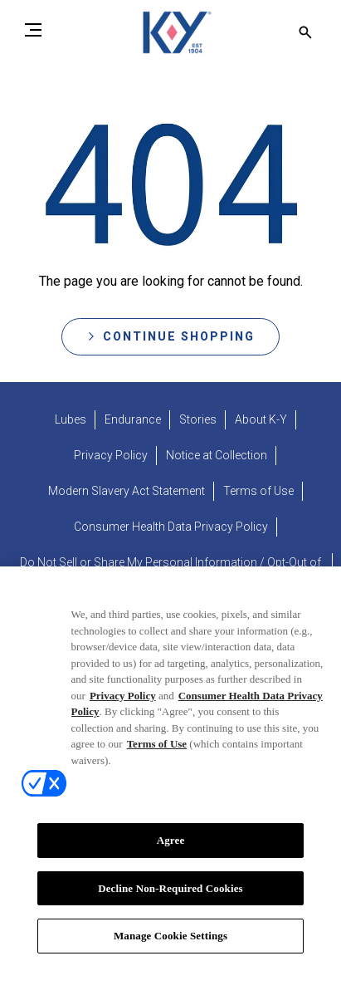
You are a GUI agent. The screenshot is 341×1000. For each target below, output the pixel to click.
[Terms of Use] (258, 491)
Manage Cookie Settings (170, 950)
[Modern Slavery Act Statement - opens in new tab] (126, 491)
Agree (171, 854)
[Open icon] (305, 32)
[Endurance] (133, 419)
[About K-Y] (261, 419)
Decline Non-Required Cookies (170, 902)
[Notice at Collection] (216, 455)
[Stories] (197, 419)
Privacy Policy (123, 709)
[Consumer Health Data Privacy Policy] (171, 527)
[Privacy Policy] (111, 455)
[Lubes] (70, 419)
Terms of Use (157, 758)
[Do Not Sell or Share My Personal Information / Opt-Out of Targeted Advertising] (170, 571)
